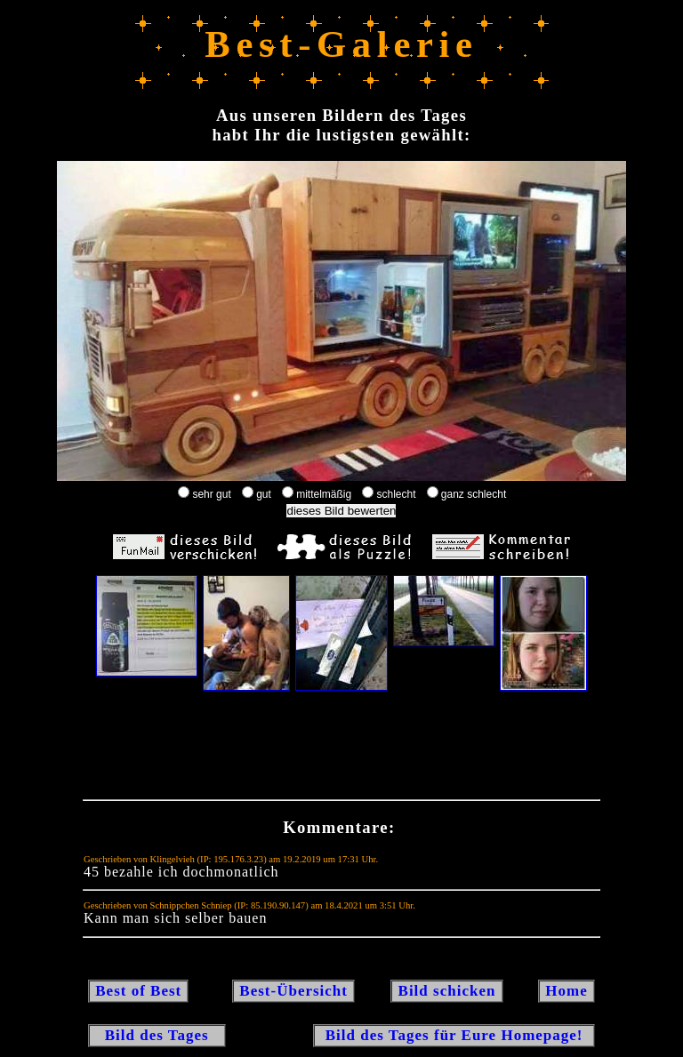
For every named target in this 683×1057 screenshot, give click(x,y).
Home (566, 990)
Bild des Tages (157, 1035)
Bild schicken (446, 990)
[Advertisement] (341, 749)
